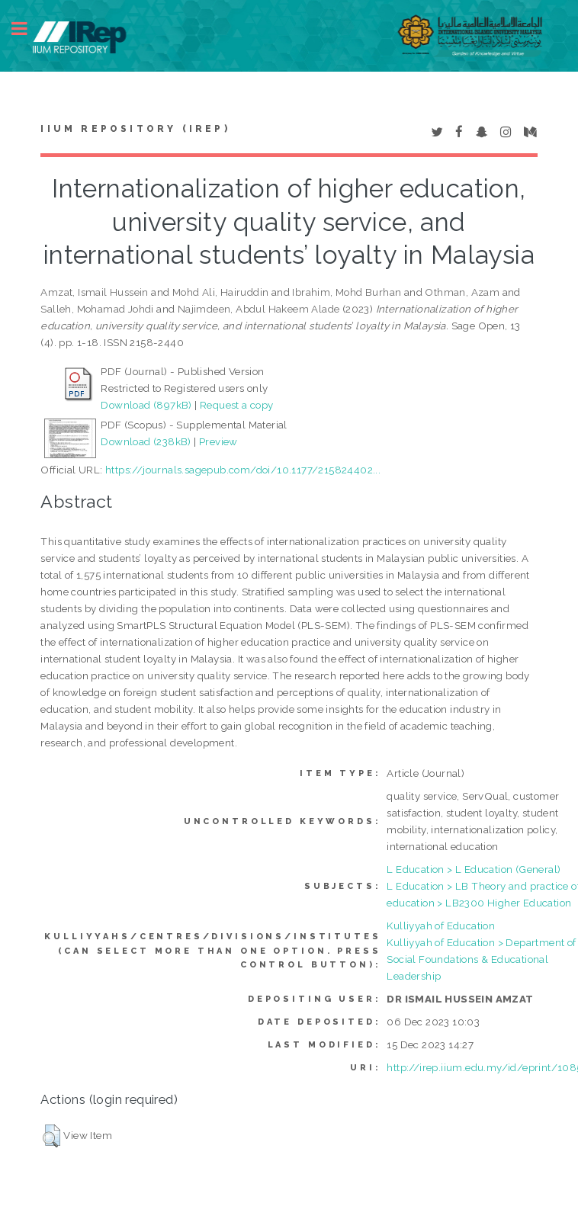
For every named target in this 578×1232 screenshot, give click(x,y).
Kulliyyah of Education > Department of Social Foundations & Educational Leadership (481, 959)
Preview (218, 441)
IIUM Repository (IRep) (135, 129)
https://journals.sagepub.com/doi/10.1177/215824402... (243, 470)
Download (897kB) (146, 405)
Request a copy (237, 405)
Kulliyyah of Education (441, 925)
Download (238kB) (146, 441)
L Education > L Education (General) (473, 869)
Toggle (27, 28)
